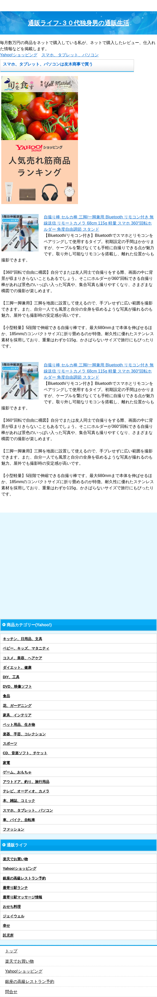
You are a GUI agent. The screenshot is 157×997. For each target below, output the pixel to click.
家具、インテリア (17, 715)
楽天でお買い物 (15, 859)
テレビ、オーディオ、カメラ (26, 791)
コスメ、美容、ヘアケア (22, 658)
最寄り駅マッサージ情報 (22, 897)
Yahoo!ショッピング (18, 55)
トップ (11, 951)
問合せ (11, 992)
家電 (6, 763)
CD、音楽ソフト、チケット (25, 753)
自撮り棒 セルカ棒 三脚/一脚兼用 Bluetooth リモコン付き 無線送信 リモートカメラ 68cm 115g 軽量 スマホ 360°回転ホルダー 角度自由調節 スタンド (99, 223)
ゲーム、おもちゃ (17, 772)
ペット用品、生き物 (19, 725)
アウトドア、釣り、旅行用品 (26, 782)
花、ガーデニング (17, 706)
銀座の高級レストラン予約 (24, 878)
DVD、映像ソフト (17, 686)
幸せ (6, 926)
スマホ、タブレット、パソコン (70, 55)
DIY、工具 (11, 677)
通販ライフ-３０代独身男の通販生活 (78, 22)
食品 (6, 696)
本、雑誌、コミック (19, 801)
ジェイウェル (13, 916)
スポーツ (10, 743)
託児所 (8, 935)
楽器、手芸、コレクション (24, 734)
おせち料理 (12, 907)
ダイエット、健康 (17, 667)
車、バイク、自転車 (19, 820)
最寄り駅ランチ (15, 888)
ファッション (13, 829)
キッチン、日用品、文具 (22, 639)
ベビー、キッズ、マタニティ (26, 648)
